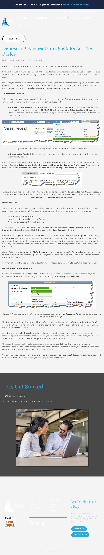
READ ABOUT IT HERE (76, 4)
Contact (22, 24)
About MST (55, 500)
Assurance (34, 508)
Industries (44, 17)
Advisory (33, 511)
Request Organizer (68, 11)
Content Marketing (39, 60)
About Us (63, 17)
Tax (31, 504)
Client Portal (81, 11)
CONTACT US (51, 401)
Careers (91, 17)
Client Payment (93, 11)
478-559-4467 (80, 535)
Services (25, 17)
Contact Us (79, 529)
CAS (31, 500)
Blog (76, 17)
